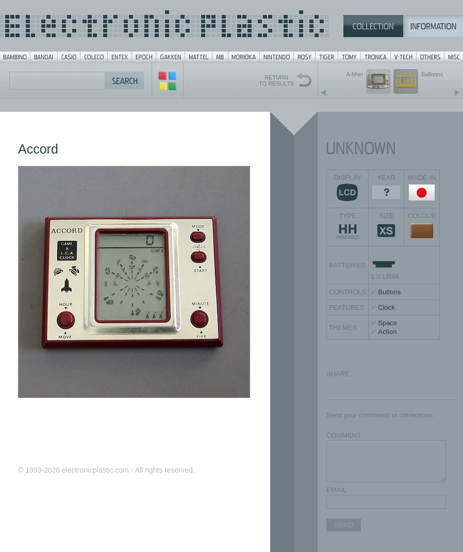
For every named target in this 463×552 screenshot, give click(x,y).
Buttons (389, 292)
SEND (343, 525)
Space (387, 323)
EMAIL (336, 490)
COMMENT (343, 435)
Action (387, 332)
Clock (386, 307)
